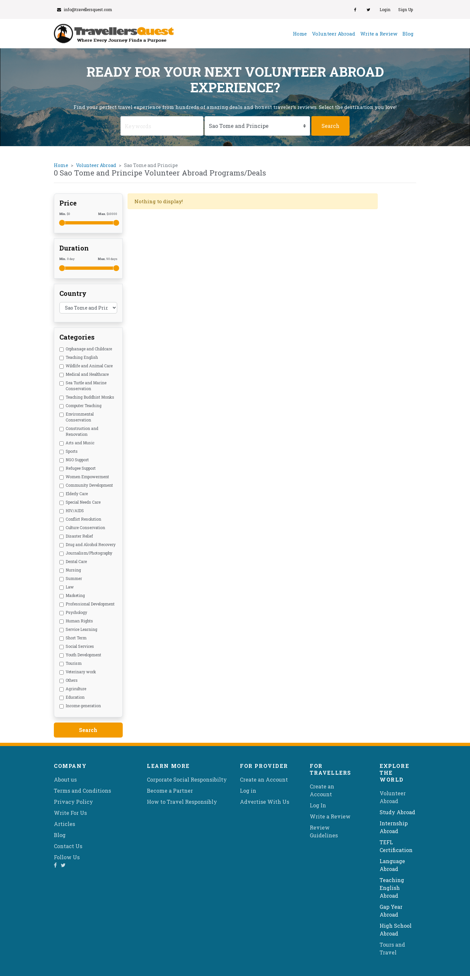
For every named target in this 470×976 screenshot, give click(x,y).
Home (301, 33)
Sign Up (405, 9)
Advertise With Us (264, 801)
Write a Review (378, 33)
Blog (408, 33)
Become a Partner (170, 790)
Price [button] (68, 203)
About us (65, 779)
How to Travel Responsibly (182, 801)
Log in (248, 790)
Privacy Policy (73, 801)
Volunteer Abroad (333, 33)
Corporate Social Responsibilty (187, 779)
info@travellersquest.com (84, 9)
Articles (64, 823)
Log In (318, 805)
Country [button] (72, 293)
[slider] (62, 223)
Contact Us (68, 846)
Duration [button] (74, 248)
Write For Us (70, 812)
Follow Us (67, 857)
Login (385, 9)
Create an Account (264, 779)
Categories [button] (77, 337)
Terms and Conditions (82, 790)
